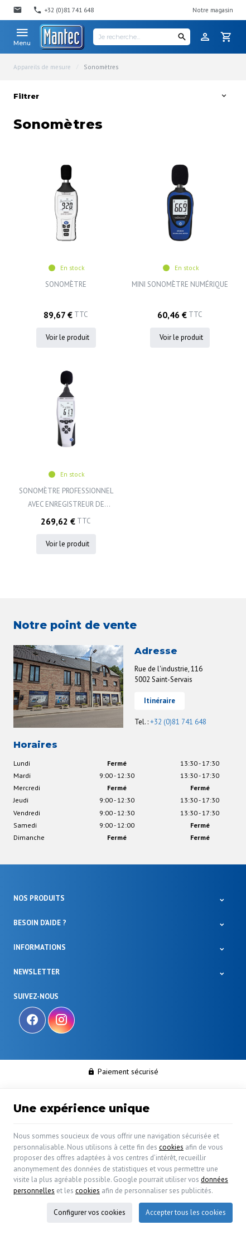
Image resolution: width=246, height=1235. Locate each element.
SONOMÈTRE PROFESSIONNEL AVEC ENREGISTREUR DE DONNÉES (66, 498)
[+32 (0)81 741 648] (63, 10)
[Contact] (19, 10)
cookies (171, 1146)
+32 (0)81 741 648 (178, 722)
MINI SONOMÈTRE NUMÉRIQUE (180, 284)
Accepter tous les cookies (186, 1211)
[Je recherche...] (141, 36)
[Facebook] (32, 1020)
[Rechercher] (181, 36)
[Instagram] (61, 1020)
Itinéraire (159, 700)
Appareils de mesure (42, 67)
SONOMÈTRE (65, 284)
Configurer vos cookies (90, 1211)
